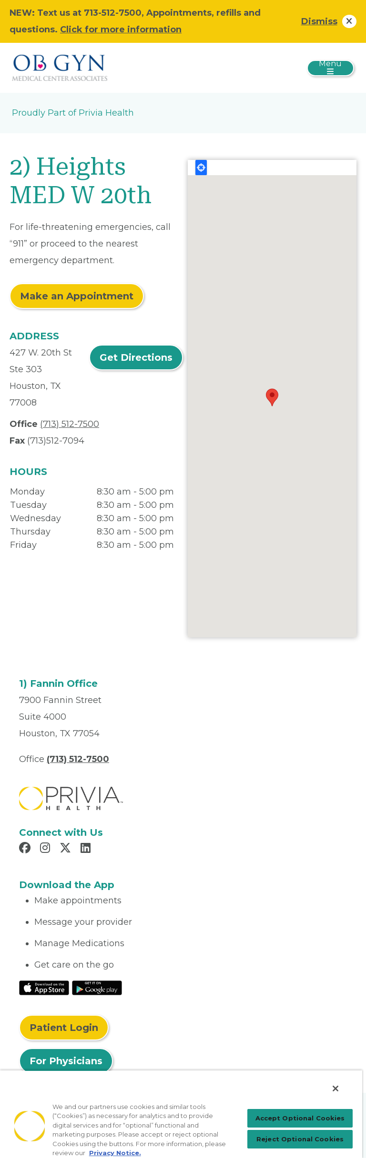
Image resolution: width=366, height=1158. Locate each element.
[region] (181, 1114)
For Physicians (66, 1061)
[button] (272, 397)
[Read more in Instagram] (46, 849)
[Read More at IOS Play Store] (44, 987)
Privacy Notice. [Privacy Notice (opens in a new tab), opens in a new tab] (115, 1153)
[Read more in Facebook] (26, 849)
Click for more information (121, 29)
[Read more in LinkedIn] (87, 849)
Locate (201, 167)
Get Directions (136, 357)
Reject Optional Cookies (300, 1139)
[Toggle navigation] (330, 68)
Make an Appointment (76, 296)
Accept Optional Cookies (300, 1118)
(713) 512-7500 (69, 424)
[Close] (335, 1088)
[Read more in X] (67, 849)
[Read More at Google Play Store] (97, 987)
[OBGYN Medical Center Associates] (59, 67)
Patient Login (64, 1027)
